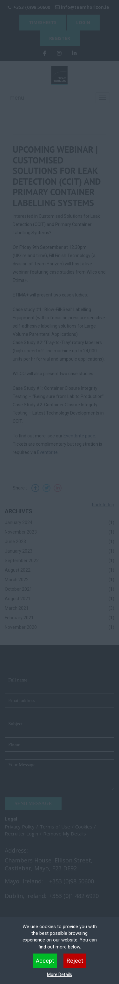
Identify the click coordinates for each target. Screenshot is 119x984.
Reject (75, 960)
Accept (45, 960)
